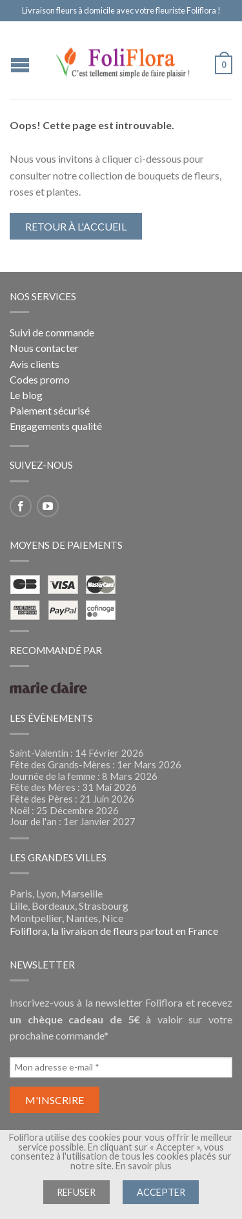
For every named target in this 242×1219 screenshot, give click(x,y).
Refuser (76, 1192)
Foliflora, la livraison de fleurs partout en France (114, 931)
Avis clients (34, 364)
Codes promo (40, 379)
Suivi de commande (52, 332)
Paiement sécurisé (50, 410)
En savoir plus (144, 1165)
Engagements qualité (56, 426)
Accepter (161, 1192)
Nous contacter (44, 348)
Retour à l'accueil (75, 226)
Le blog (26, 395)
